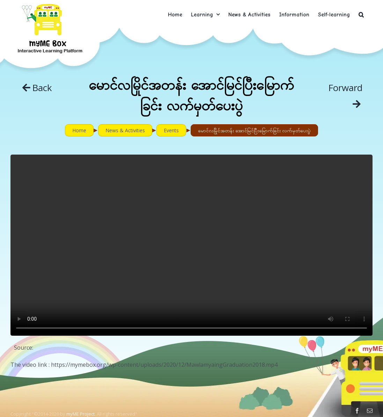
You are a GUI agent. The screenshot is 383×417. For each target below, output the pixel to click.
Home (79, 130)
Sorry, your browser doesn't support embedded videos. (191, 245)
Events (171, 130)
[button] (361, 14)
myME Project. (81, 414)
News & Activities (125, 130)
